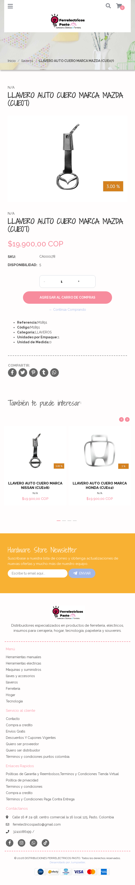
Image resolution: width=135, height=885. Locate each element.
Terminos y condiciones (24, 786)
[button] (105, 6)
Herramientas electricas (23, 663)
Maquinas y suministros (23, 670)
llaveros (27, 61)
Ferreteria (13, 688)
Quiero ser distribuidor (23, 750)
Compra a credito (19, 725)
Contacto (13, 719)
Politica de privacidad (22, 780)
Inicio (12, 61)
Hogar (10, 695)
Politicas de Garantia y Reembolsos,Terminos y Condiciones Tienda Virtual (62, 774)
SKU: (12, 257)
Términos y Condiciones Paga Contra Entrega (40, 799)
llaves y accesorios (20, 676)
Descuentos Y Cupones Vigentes (31, 738)
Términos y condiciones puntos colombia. (38, 757)
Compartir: (19, 365)
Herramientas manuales (23, 657)
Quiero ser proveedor (22, 744)
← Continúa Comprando (67, 309)
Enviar (82, 573)
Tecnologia (14, 701)
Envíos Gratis (15, 731)
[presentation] (121, 419)
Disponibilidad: (22, 265)
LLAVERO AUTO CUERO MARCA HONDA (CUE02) (100, 485)
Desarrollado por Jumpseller (67, 862)
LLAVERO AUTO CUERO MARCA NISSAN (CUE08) (35, 485)
